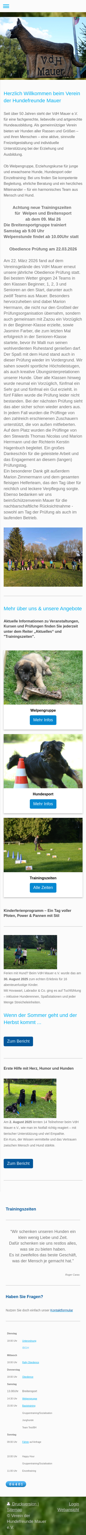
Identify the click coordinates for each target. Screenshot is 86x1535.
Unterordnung (29, 1341)
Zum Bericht (18, 1041)
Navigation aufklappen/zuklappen (43, 6)
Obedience (27, 1377)
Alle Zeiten (43, 887)
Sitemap (14, 1509)
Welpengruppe (29, 1398)
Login (74, 1504)
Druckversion (22, 1504)
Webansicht (68, 1509)
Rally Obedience (30, 1362)
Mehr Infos (43, 720)
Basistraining (28, 1406)
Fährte (25, 1442)
